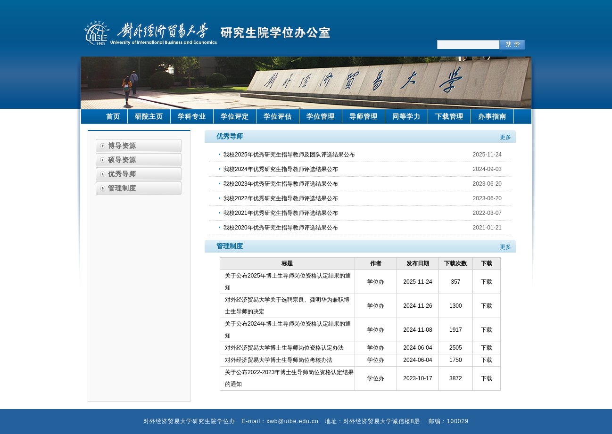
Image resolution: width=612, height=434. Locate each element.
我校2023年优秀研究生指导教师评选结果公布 (280, 183)
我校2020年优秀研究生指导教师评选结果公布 (280, 227)
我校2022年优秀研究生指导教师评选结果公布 (280, 198)
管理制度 (122, 188)
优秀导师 (122, 174)
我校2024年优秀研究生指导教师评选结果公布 (280, 169)
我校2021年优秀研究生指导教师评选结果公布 (280, 213)
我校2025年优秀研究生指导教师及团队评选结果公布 (289, 154)
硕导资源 (122, 160)
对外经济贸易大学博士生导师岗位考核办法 (278, 360)
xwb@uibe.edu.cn (292, 421)
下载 (486, 281)
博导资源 (122, 145)
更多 (505, 137)
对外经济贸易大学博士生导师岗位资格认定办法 (284, 347)
